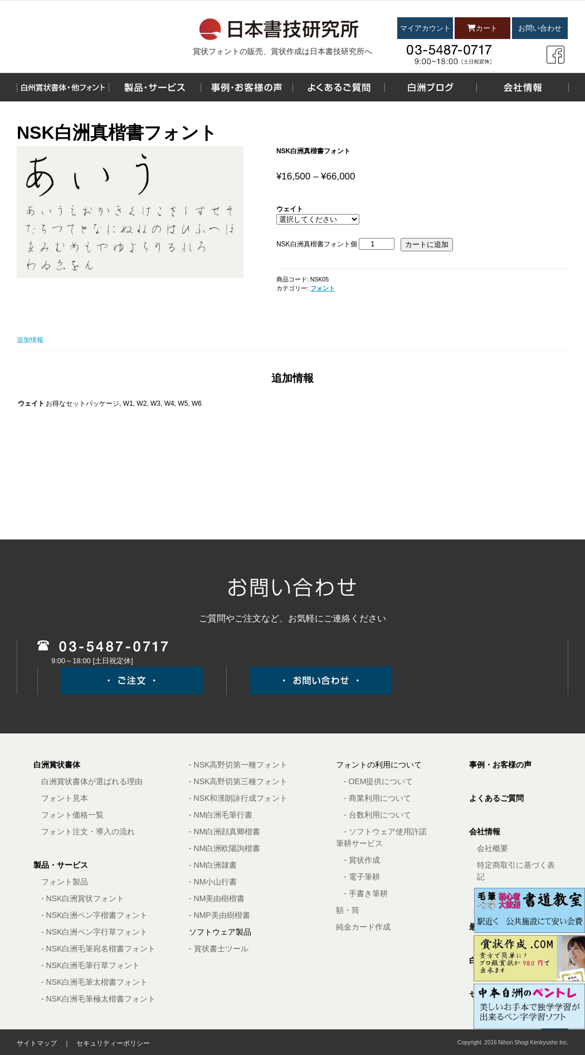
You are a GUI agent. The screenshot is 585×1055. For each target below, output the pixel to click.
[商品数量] (376, 244)
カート (482, 28)
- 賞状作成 (362, 859)
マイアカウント (425, 28)
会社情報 (484, 831)
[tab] (292, 340)
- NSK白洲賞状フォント (82, 898)
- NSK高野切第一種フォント (238, 764)
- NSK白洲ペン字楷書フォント (94, 915)
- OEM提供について (378, 781)
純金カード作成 (363, 926)
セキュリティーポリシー (113, 1043)
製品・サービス (60, 864)
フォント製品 (64, 881)
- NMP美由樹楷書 (219, 915)
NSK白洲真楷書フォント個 (316, 244)
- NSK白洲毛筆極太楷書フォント (98, 998)
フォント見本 (64, 798)
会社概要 (492, 848)
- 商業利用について (377, 798)
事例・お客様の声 (500, 764)
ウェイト (289, 209)
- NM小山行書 (213, 881)
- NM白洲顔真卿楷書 (224, 831)
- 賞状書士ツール (218, 948)
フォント (322, 288)
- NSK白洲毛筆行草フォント (90, 965)
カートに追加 (426, 244)
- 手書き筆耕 (366, 893)
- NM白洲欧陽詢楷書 (224, 848)
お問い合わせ (540, 28)
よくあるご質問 (496, 798)
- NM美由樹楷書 (217, 898)
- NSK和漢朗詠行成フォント (238, 798)
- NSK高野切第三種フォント (238, 781)
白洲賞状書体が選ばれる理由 (92, 781)
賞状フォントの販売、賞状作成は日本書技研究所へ (282, 51)
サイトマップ (37, 1043)
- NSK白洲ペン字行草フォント (94, 931)
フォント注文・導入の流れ (88, 831)
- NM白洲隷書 (213, 864)
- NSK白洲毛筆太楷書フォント (94, 982)
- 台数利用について (377, 814)
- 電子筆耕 (362, 876)
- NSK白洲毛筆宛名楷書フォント (98, 948)
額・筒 (347, 910)
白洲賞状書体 (56, 764)
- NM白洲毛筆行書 (220, 814)
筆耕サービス (359, 843)
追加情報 (30, 340)
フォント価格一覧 (72, 814)
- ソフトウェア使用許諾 (385, 831)
